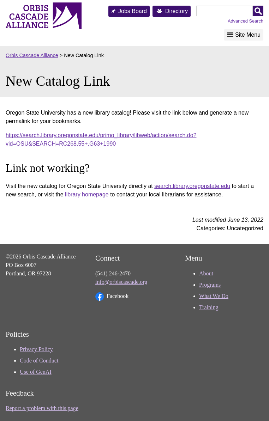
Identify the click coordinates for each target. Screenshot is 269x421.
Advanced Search (245, 21)
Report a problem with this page (42, 408)
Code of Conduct (39, 361)
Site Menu (248, 35)
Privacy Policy (36, 349)
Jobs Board (132, 11)
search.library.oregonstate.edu (192, 186)
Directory (176, 11)
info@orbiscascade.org (121, 282)
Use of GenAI (36, 372)
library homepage (87, 194)
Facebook (111, 296)
